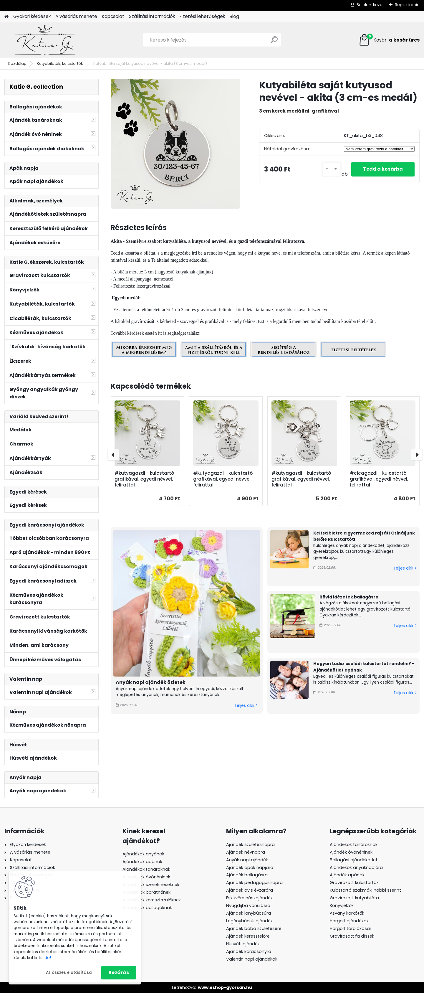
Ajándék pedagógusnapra (254, 882)
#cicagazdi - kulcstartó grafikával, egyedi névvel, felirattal (379, 479)
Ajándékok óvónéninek (146, 877)
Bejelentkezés (371, 5)
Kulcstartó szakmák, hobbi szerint (365, 890)
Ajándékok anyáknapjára (356, 867)
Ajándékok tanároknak (146, 869)
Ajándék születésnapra (250, 844)
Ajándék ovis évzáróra (249, 890)
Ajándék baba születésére (253, 928)
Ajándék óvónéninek (351, 852)
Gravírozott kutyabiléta (354, 898)
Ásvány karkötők (347, 913)
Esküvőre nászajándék (249, 898)
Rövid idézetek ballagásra (348, 597)
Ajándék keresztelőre (248, 936)
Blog (234, 16)
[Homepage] (6, 16)
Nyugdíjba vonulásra (248, 905)
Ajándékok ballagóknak (147, 907)
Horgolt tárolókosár (350, 928)
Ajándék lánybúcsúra (248, 913)
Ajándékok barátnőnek (146, 892)
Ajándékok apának (142, 862)
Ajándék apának (348, 875)
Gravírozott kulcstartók (354, 882)
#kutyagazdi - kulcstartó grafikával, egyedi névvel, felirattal (144, 479)
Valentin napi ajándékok (251, 959)
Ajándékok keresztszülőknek (151, 900)
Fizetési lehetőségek (202, 16)
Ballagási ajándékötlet (353, 860)
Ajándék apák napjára (249, 867)
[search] (274, 42)
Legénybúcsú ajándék (249, 921)
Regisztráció (407, 5)
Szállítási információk (152, 16)
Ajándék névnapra (245, 852)
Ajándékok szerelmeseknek (150, 885)
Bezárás (118, 972)
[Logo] (44, 40)
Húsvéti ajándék (243, 944)
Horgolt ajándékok (349, 921)
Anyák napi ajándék (247, 860)
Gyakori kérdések (32, 16)
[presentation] (113, 455)
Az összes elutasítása (69, 972)
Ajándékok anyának (143, 854)
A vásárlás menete (76, 16)
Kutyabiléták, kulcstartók (60, 63)
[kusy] (331, 169)
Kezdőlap (17, 63)
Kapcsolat (113, 16)
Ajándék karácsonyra (248, 951)
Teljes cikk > (246, 705)
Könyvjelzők (342, 905)
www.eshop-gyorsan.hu (225, 987)
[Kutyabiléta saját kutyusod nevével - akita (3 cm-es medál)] (175, 144)
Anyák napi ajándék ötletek (151, 682)
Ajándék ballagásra (247, 875)
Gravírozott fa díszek (352, 936)
